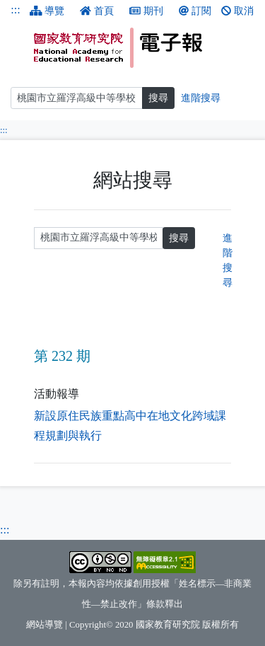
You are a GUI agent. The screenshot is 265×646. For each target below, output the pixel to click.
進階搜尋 (227, 260)
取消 (237, 11)
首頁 (97, 11)
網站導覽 (44, 625)
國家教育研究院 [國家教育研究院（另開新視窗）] (168, 625)
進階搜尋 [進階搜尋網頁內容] (200, 98)
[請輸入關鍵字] (98, 238)
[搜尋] (77, 98)
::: (15, 10)
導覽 (47, 11)
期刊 (146, 11)
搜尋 (179, 238)
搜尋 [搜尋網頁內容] (158, 98)
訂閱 (195, 11)
